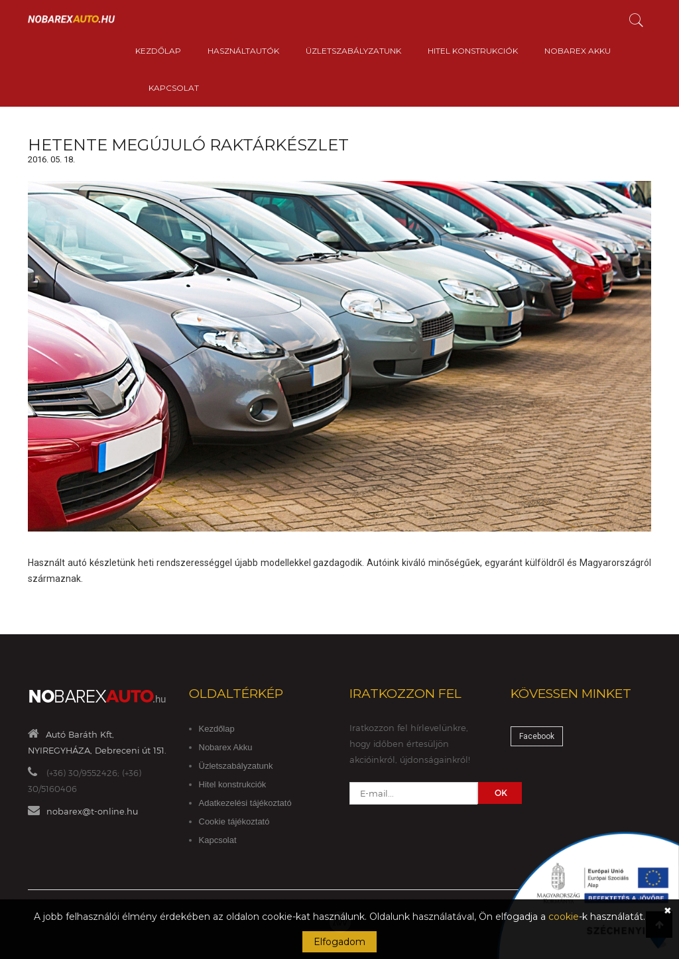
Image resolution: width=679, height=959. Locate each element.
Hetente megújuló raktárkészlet (188, 144)
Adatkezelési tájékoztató (245, 803)
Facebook (536, 736)
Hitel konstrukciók (473, 51)
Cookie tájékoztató (234, 821)
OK (501, 792)
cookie (563, 917)
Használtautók (243, 51)
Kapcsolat (174, 88)
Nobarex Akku (577, 51)
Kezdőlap (158, 51)
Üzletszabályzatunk (353, 51)
